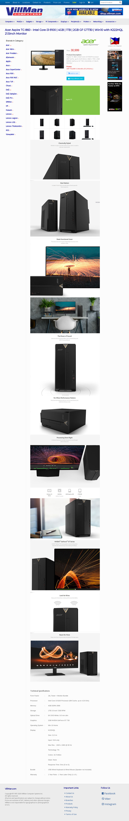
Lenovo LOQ (11, 122)
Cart (90, 2)
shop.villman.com (75, 78)
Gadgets (30, 21)
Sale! (74, 2)
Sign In (82, 2)
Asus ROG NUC (12, 77)
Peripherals (76, 21)
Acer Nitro (10, 49)
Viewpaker (10, 134)
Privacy (68, 811)
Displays (65, 21)
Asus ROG (10, 73)
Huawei (9, 110)
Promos (66, 2)
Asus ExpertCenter (14, 69)
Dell (8, 90)
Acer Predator (12, 53)
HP (7, 106)
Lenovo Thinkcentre (14, 126)
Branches (69, 800)
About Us (16, 2)
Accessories (111, 21)
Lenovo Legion (12, 118)
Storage (39, 21)
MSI (8, 130)
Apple (9, 61)
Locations (26, 2)
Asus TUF (10, 81)
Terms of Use (71, 814)
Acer (8, 45)
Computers (9, 21)
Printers (87, 21)
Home (7, 2)
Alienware (10, 57)
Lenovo (9, 114)
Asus (8, 65)
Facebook (108, 793)
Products (47, 2)
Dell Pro (10, 98)
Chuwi (9, 85)
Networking (98, 21)
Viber (106, 798)
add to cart (73, 73)
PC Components (52, 21)
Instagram (109, 804)
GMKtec (9, 102)
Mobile (20, 21)
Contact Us (37, 2)
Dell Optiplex (12, 94)
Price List (57, 2)
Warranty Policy (71, 807)
